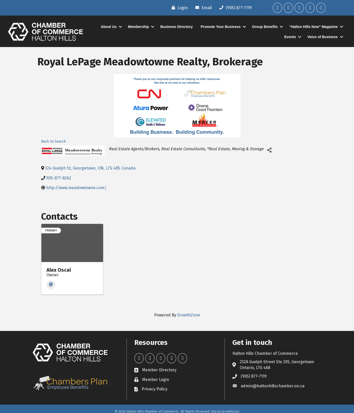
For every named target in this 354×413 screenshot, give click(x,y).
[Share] (269, 150)
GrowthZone (188, 315)
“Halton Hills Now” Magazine (313, 27)
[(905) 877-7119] (234, 7)
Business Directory (176, 27)
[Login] (178, 7)
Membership (138, 27)
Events (290, 37)
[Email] (202, 7)
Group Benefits (265, 27)
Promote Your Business (220, 27)
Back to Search (53, 141)
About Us (109, 27)
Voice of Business (322, 37)
